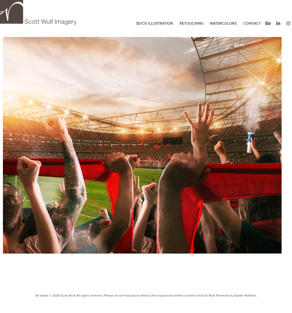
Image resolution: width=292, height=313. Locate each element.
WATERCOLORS (223, 23)
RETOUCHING (191, 23)
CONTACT (252, 23)
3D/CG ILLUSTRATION (154, 23)
